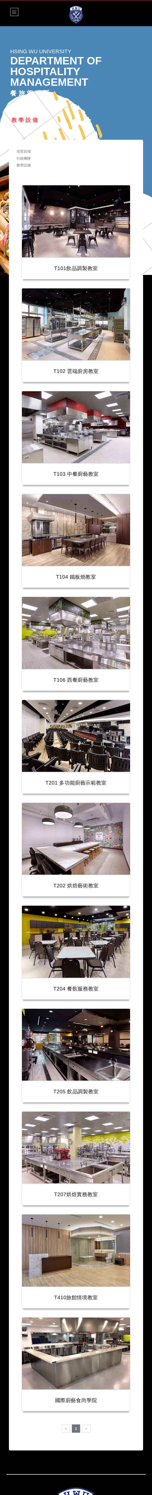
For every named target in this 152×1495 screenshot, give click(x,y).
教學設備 (24, 165)
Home (15, 105)
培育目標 (24, 151)
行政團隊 (24, 158)
